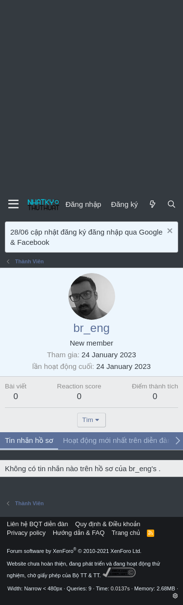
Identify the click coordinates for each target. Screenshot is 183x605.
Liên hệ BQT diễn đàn (37, 524)
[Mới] (152, 204)
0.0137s (120, 588)
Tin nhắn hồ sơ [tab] (29, 440)
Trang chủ (126, 532)
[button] (175, 596)
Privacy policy (26, 532)
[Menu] (13, 204)
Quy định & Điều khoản (107, 524)
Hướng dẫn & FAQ (78, 532)
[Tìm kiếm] (171, 204)
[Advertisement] (91, 96)
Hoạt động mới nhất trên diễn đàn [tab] (117, 440)
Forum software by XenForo (74, 551)
